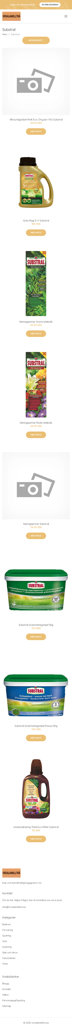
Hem (4, 34)
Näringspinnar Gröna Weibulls (36, 321)
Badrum (6, 924)
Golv (4, 941)
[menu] (66, 16)
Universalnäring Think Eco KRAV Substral (36, 827)
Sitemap (6, 1006)
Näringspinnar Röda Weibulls (36, 422)
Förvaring (7, 930)
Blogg (5, 983)
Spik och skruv (10, 952)
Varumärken (8, 958)
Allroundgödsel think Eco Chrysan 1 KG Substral (36, 119)
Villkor (5, 994)
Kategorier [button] (35, 40)
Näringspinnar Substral (36, 523)
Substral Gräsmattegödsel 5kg (36, 624)
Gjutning (6, 935)
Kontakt (6, 989)
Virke (5, 963)
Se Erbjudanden (50, 4)
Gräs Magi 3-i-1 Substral (36, 220)
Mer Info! (36, 131)
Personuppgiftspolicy (13, 1000)
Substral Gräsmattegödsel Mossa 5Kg (36, 725)
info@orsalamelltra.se (14, 907)
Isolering (6, 946)
